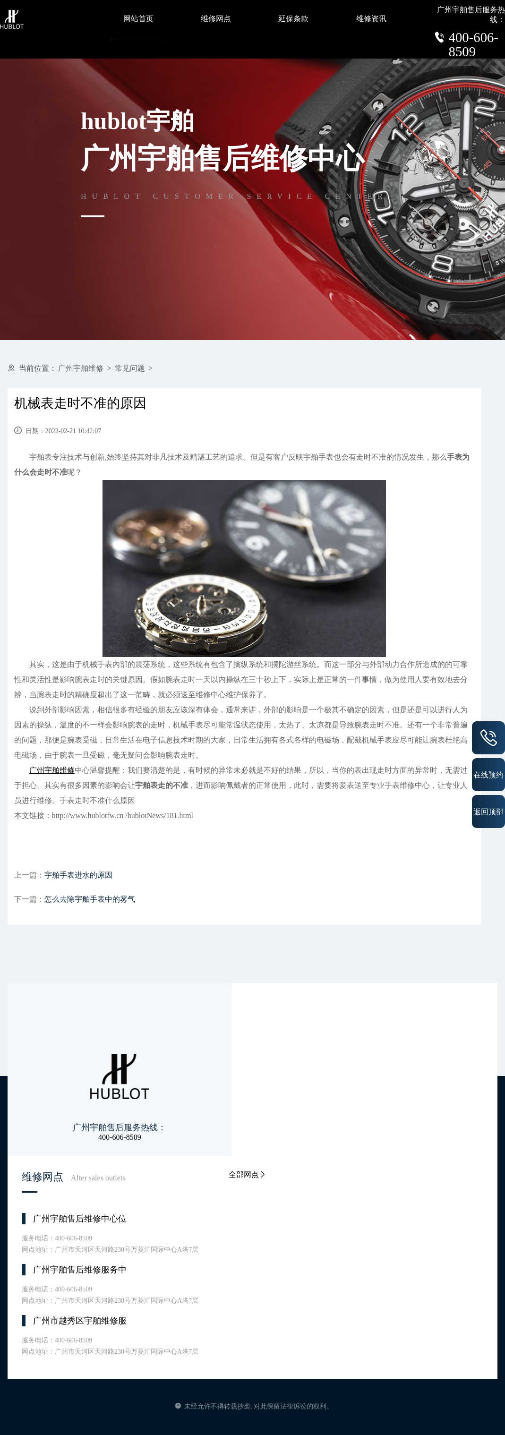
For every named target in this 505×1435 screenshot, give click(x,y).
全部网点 (247, 1174)
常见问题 (130, 368)
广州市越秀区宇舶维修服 (80, 1320)
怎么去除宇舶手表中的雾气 (89, 899)
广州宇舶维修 (80, 368)
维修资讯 (371, 19)
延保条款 (293, 19)
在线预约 (488, 774)
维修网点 (216, 19)
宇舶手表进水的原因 (78, 875)
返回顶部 (488, 811)
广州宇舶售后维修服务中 (80, 1269)
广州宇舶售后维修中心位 (80, 1218)
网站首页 (138, 19)
